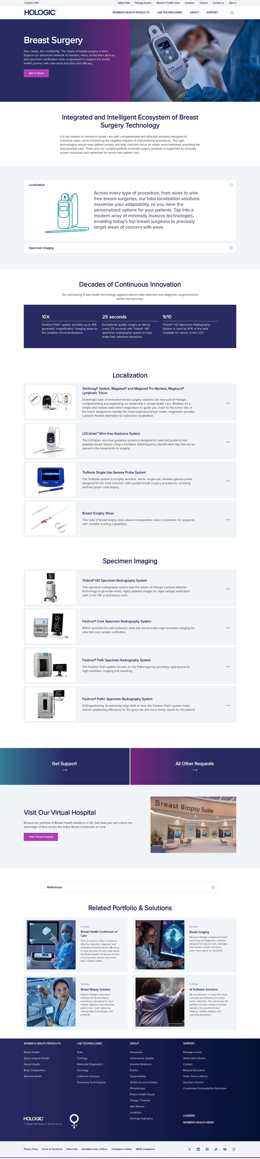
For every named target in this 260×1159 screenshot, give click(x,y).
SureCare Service (193, 1086)
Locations (135, 1116)
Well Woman (137, 1110)
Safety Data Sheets (194, 1062)
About (194, 12)
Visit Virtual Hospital (41, 841)
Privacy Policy (31, 1150)
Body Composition (35, 1074)
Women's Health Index (168, 3)
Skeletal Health (33, 1080)
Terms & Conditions (52, 1150)
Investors (190, 3)
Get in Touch (36, 77)
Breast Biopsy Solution (97, 990)
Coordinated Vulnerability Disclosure (205, 1092)
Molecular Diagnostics (90, 1068)
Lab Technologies (169, 12)
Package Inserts (143, 3)
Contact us (218, 3)
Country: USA (32, 3)
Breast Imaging (200, 933)
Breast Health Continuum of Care (101, 935)
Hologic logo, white (40, 1121)
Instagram (234, 1150)
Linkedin (202, 1150)
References (54, 891)
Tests (80, 1056)
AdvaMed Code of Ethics (94, 1150)
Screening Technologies (91, 1086)
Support (212, 12)
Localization (37, 189)
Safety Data (124, 3)
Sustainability (138, 1080)
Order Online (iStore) (195, 1080)
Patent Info (72, 1150)
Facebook (210, 1150)
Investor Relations (140, 1068)
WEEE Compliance (145, 1150)
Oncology (83, 1074)
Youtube (226, 1150)
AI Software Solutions (205, 990)
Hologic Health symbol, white (74, 1122)
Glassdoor (218, 1150)
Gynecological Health (36, 1062)
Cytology (82, 1062)
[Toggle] (233, 12)
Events (134, 1074)
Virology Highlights (141, 1122)
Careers (204, 3)
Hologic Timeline (140, 1104)
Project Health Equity (142, 1098)
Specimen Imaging (41, 252)
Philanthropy (137, 1092)
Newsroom (136, 1056)
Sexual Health (32, 1068)
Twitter (194, 1150)
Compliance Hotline (122, 1150)
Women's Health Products (131, 12)
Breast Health (32, 1056)
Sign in (232, 3)
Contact (188, 1068)
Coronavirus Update (142, 1062)
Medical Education (194, 1074)
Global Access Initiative (144, 1086)
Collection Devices (88, 1080)
